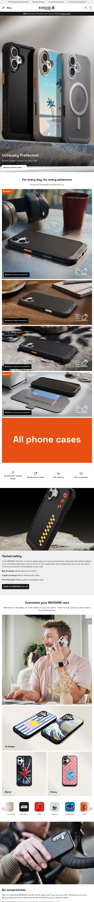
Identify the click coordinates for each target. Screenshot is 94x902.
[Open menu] (7, 8)
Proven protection (56, 2)
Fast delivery (38, 2)
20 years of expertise (77, 2)
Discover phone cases (14, 167)
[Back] (6, 809)
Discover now (65, 14)
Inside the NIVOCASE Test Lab (15, 586)
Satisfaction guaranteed (18, 2)
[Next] (88, 809)
